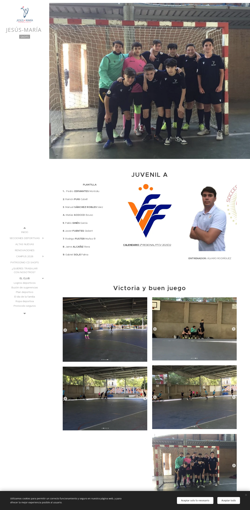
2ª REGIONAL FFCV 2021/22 (147, 245)
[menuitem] (24, 232)
